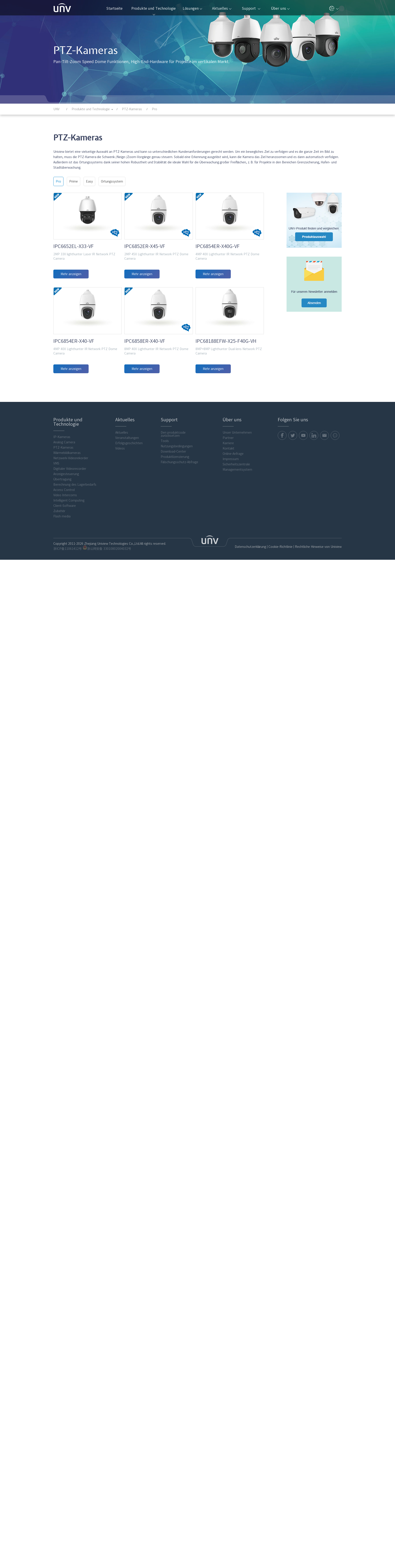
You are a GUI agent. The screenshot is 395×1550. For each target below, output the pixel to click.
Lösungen (192, 8)
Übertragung (62, 579)
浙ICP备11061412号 (67, 648)
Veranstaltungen (127, 537)
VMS (56, 563)
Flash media (62, 616)
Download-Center (173, 551)
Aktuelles (221, 8)
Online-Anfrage (233, 553)
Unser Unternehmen (237, 532)
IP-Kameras (61, 537)
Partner (228, 537)
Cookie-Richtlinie (280, 646)
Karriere (228, 543)
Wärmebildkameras (67, 552)
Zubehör (59, 611)
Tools (165, 541)
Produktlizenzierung (175, 556)
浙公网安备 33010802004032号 (107, 647)
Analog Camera (64, 542)
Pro (58, 181)
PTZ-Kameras (63, 547)
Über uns (280, 8)
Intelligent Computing (68, 600)
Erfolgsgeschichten (129, 543)
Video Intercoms (65, 595)
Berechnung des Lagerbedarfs (74, 584)
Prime (73, 181)
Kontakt (228, 548)
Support (251, 8)
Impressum (231, 559)
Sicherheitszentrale (236, 564)
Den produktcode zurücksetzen (173, 534)
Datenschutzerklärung (250, 646)
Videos (120, 548)
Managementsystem (237, 569)
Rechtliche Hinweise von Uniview (318, 646)
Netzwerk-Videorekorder (70, 558)
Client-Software (64, 605)
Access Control (64, 589)
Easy (89, 181)
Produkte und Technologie (153, 11)
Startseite (114, 8)
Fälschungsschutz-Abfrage (179, 562)
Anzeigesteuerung (66, 574)
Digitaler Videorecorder (69, 568)
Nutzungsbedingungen (177, 546)
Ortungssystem (112, 181)
